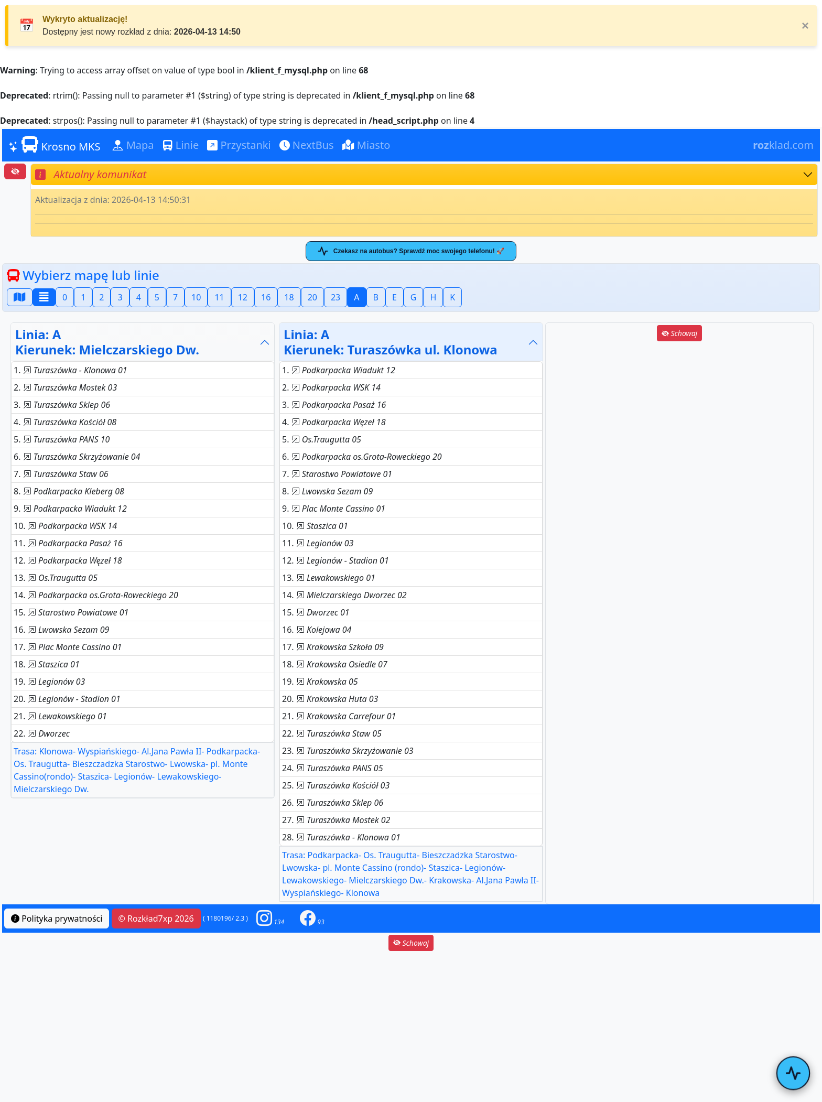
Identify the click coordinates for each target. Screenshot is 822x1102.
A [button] (356, 297)
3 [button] (119, 297)
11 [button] (219, 297)
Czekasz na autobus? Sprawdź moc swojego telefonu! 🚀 (411, 251)
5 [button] (157, 297)
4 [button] (138, 297)
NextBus (306, 145)
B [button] (375, 297)
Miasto (366, 145)
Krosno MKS (54, 145)
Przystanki (239, 145)
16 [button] (266, 297)
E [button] (394, 297)
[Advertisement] (679, 416)
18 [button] (289, 297)
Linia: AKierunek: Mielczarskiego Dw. (107, 342)
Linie (181, 145)
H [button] (433, 297)
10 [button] (196, 297)
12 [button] (242, 297)
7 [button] (175, 297)
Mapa (133, 145)
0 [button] (64, 297)
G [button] (413, 297)
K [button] (452, 297)
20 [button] (312, 297)
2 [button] (101, 297)
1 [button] (83, 297)
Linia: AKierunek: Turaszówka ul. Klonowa (390, 342)
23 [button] (335, 297)
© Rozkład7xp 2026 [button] (156, 918)
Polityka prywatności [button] (56, 918)
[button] (270, 918)
